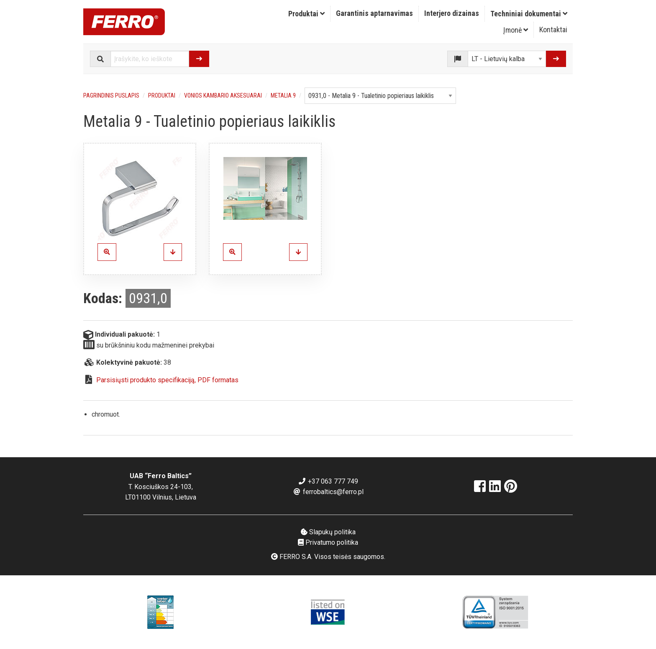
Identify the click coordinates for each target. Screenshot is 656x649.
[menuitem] (307, 14)
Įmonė (515, 30)
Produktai (306, 13)
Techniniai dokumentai (528, 13)
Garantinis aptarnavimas (374, 13)
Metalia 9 (283, 95)
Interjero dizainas (451, 13)
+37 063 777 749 (328, 481)
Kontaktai (553, 29)
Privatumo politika (328, 542)
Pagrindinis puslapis (111, 95)
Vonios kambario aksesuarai (223, 95)
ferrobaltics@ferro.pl (328, 492)
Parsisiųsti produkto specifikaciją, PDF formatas (167, 380)
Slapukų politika (328, 532)
